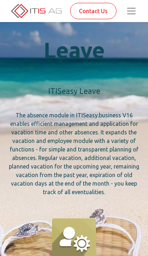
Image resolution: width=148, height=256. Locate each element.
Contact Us (93, 11)
